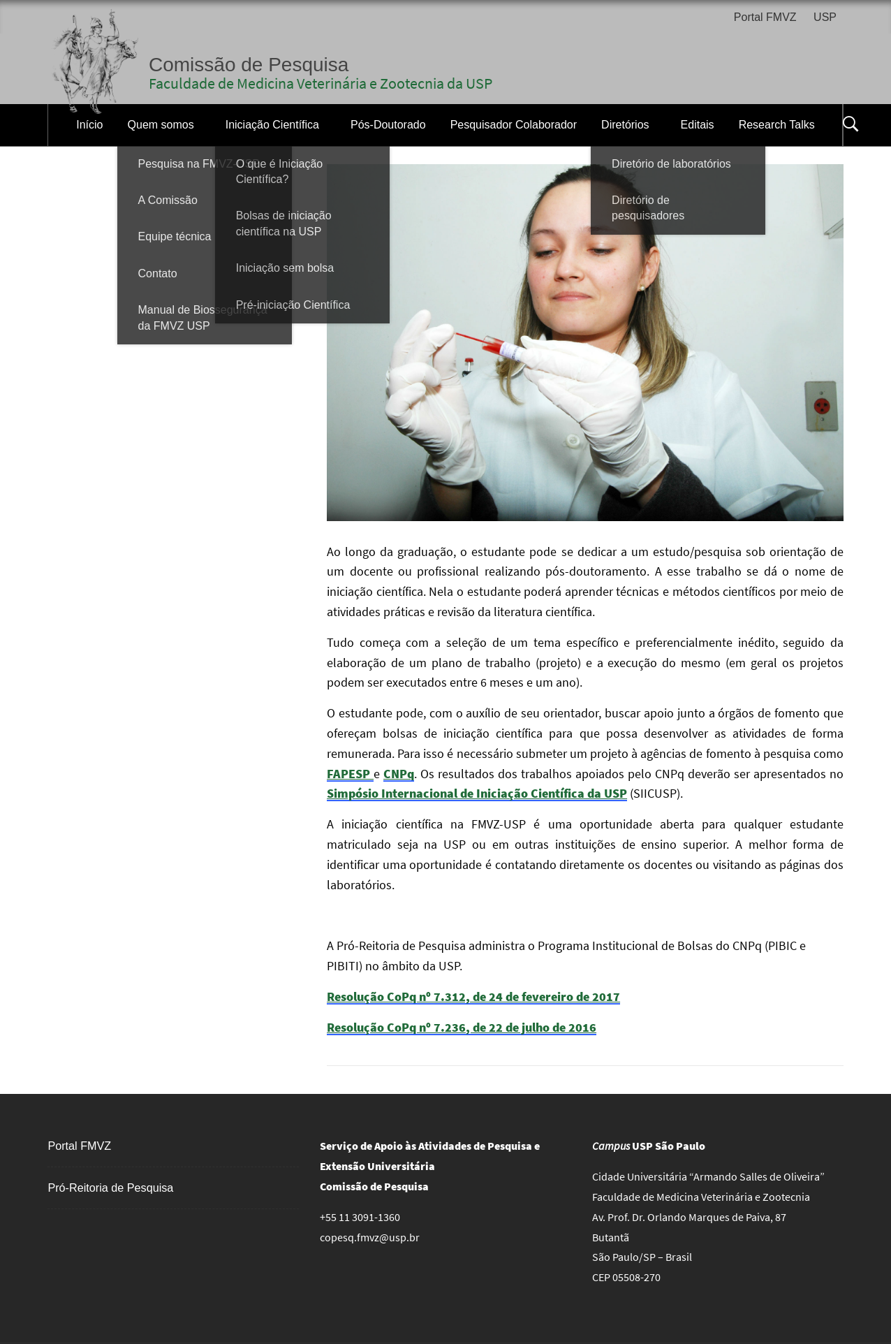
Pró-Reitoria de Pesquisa (110, 1187)
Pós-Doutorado (388, 125)
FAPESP (350, 774)
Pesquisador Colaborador (513, 125)
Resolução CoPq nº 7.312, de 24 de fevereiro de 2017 (473, 996)
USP (825, 17)
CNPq (398, 774)
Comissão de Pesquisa (248, 64)
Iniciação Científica (272, 125)
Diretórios (625, 125)
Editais (697, 125)
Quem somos (161, 125)
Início (89, 125)
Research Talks (777, 125)
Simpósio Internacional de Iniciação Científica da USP (477, 793)
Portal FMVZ (765, 17)
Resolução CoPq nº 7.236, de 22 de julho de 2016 (461, 1027)
